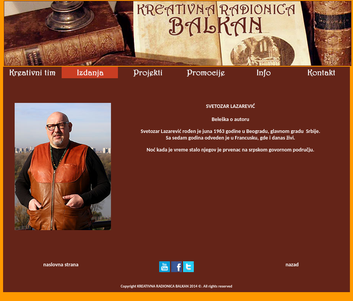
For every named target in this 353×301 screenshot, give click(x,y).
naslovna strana (60, 264)
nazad (292, 264)
